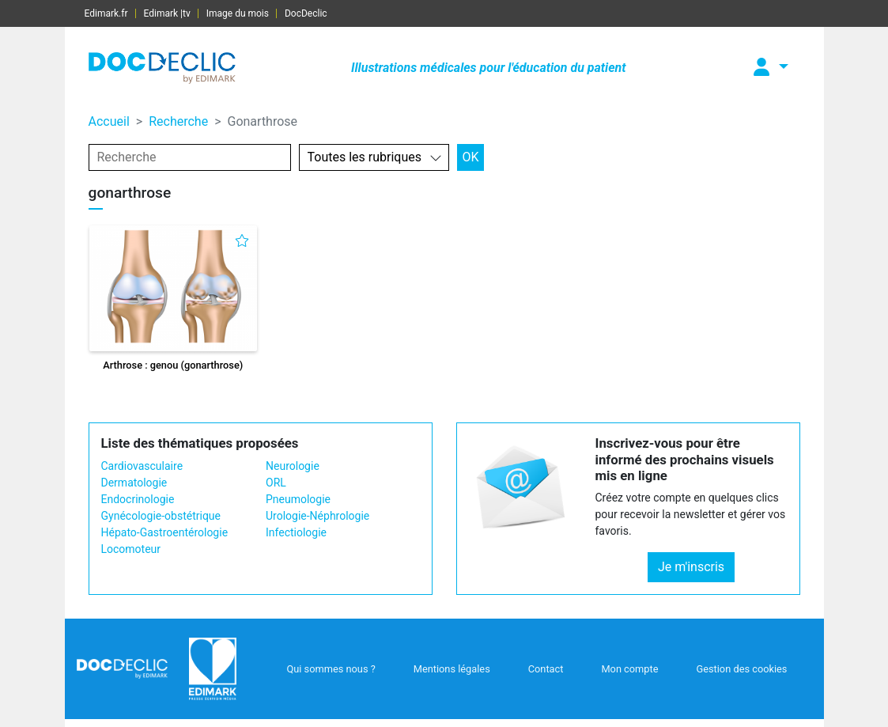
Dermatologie (134, 482)
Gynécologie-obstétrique (161, 515)
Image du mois (237, 13)
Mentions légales (452, 669)
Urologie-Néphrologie (317, 515)
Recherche (178, 121)
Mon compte (629, 669)
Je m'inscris (691, 566)
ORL (276, 482)
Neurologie (292, 466)
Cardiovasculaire (142, 466)
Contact (546, 669)
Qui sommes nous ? (330, 669)
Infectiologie (296, 532)
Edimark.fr (106, 13)
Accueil (109, 121)
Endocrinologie (138, 499)
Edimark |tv (167, 13)
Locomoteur (131, 549)
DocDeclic (306, 13)
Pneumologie (298, 499)
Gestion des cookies (741, 669)
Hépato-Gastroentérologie (165, 532)
